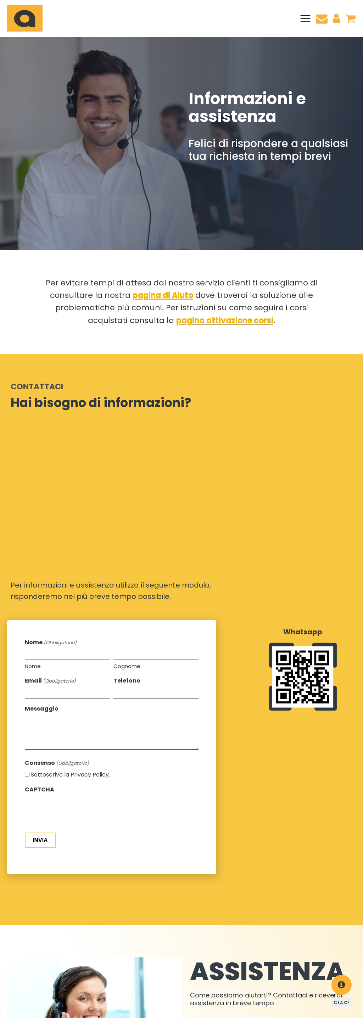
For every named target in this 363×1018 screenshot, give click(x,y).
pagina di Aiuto (163, 295)
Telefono (126, 503)
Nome (33, 489)
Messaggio (41, 531)
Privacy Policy (149, 1007)
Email (50, 503)
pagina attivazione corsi (224, 320)
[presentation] (79, 633)
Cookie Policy (112, 1007)
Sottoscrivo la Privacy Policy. (70, 597)
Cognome (126, 489)
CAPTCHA (39, 612)
